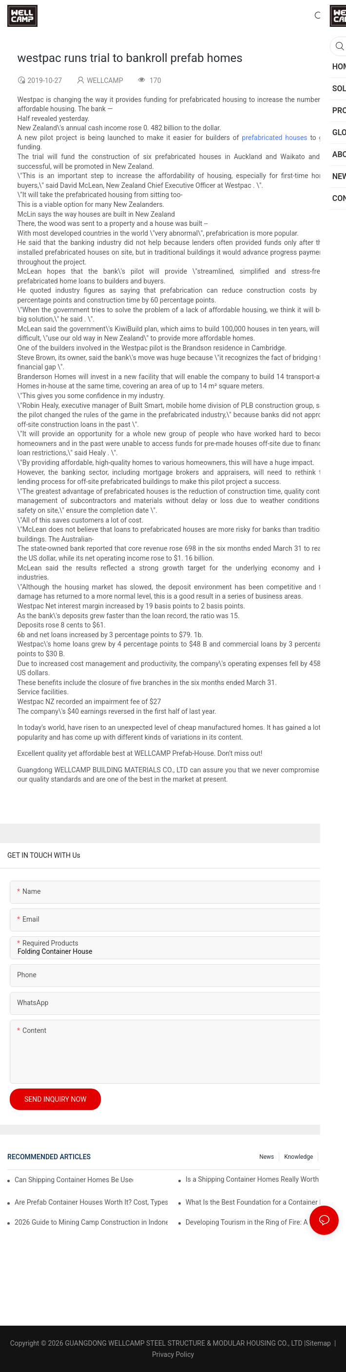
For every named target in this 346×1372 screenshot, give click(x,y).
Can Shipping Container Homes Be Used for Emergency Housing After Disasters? (74, 1180)
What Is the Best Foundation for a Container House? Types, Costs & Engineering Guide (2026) (262, 1202)
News (266, 1156)
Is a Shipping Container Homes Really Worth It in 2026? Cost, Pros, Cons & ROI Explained (262, 1179)
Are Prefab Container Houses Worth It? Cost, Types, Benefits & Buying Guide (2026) (91, 1202)
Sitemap (318, 1343)
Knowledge (298, 1156)
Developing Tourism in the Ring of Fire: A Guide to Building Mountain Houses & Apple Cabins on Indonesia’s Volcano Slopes (262, 1222)
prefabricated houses (274, 137)
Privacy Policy (173, 1354)
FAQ (328, 1156)
